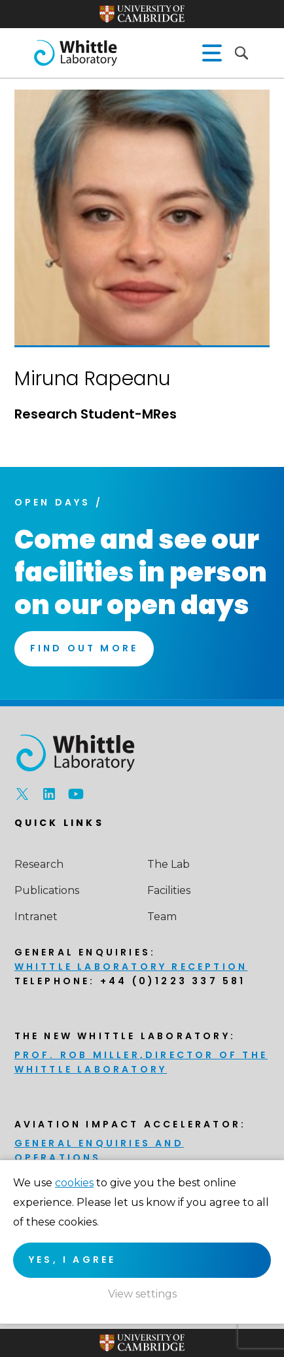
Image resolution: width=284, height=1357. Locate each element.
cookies (74, 1183)
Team (162, 916)
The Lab (168, 864)
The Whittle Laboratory (75, 53)
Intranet (36, 916)
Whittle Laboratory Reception (131, 966)
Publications (46, 890)
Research (38, 864)
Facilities (168, 890)
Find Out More (84, 648)
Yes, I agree (72, 1259)
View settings (142, 1294)
